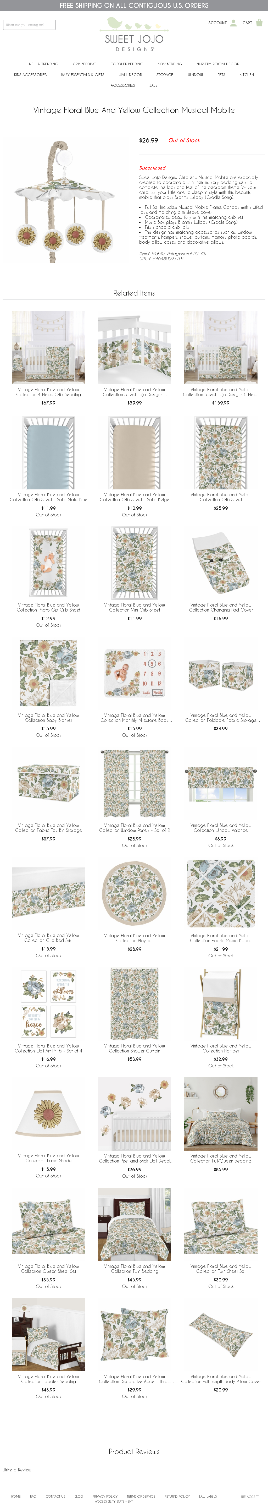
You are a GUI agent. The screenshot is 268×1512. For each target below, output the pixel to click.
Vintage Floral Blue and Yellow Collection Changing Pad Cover (221, 607)
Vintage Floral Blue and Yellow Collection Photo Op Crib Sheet (48, 607)
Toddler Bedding (127, 64)
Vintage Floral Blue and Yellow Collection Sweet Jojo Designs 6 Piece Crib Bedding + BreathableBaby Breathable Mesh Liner (221, 392)
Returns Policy (177, 1496)
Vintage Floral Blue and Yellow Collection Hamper (221, 1048)
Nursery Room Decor (218, 64)
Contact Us (55, 1496)
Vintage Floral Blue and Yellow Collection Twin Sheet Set (221, 1269)
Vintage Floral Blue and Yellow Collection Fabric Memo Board (221, 938)
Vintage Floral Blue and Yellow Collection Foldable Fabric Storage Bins (220, 718)
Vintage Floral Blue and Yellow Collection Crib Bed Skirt (48, 938)
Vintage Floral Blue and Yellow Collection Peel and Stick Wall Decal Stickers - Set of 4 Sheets (134, 1158)
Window (195, 74)
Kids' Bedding (170, 64)
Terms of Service (141, 1496)
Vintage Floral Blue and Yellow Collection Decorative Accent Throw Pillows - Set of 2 (134, 1379)
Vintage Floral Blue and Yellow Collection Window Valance (221, 828)
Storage (165, 74)
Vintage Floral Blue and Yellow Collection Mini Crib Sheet (134, 607)
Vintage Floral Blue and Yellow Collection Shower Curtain (134, 1048)
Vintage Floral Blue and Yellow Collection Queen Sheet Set (48, 1269)
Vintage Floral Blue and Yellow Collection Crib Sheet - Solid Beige (134, 497)
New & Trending (43, 64)
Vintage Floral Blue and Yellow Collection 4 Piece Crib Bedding (48, 392)
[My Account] (233, 23)
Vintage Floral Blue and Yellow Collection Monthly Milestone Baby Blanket (134, 718)
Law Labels (208, 1496)
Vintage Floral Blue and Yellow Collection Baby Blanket (48, 718)
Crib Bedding (84, 64)
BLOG (79, 1496)
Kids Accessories (30, 74)
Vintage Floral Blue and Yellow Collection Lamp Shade (48, 1158)
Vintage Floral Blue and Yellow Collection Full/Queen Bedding (220, 1158)
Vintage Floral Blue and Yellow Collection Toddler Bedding (48, 1379)
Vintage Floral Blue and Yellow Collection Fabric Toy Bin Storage (48, 828)
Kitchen (247, 74)
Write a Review (17, 1469)
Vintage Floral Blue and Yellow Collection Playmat (134, 938)
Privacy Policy (105, 1496)
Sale (153, 85)
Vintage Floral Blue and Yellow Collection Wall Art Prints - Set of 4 (48, 1048)
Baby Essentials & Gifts (82, 74)
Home (16, 1496)
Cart (247, 23)
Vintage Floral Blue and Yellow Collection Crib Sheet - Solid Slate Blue (48, 497)
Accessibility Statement (114, 1501)
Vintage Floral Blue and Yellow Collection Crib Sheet (221, 497)
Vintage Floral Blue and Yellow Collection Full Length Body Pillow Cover (221, 1379)
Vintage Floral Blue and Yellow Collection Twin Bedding (134, 1269)
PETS (221, 74)
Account (217, 23)
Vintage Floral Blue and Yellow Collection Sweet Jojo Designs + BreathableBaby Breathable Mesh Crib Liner (134, 392)
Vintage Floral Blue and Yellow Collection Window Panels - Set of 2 (134, 828)
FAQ (33, 1496)
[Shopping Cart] (259, 23)
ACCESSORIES (123, 85)
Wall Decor (130, 74)
